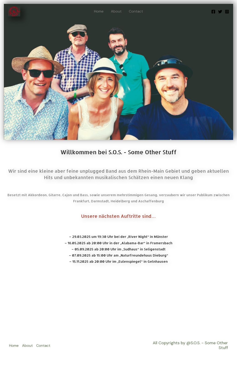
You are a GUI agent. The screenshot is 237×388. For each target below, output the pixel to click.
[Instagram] (227, 12)
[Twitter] (220, 12)
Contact (136, 11)
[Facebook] (213, 12)
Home (99, 11)
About (116, 11)
